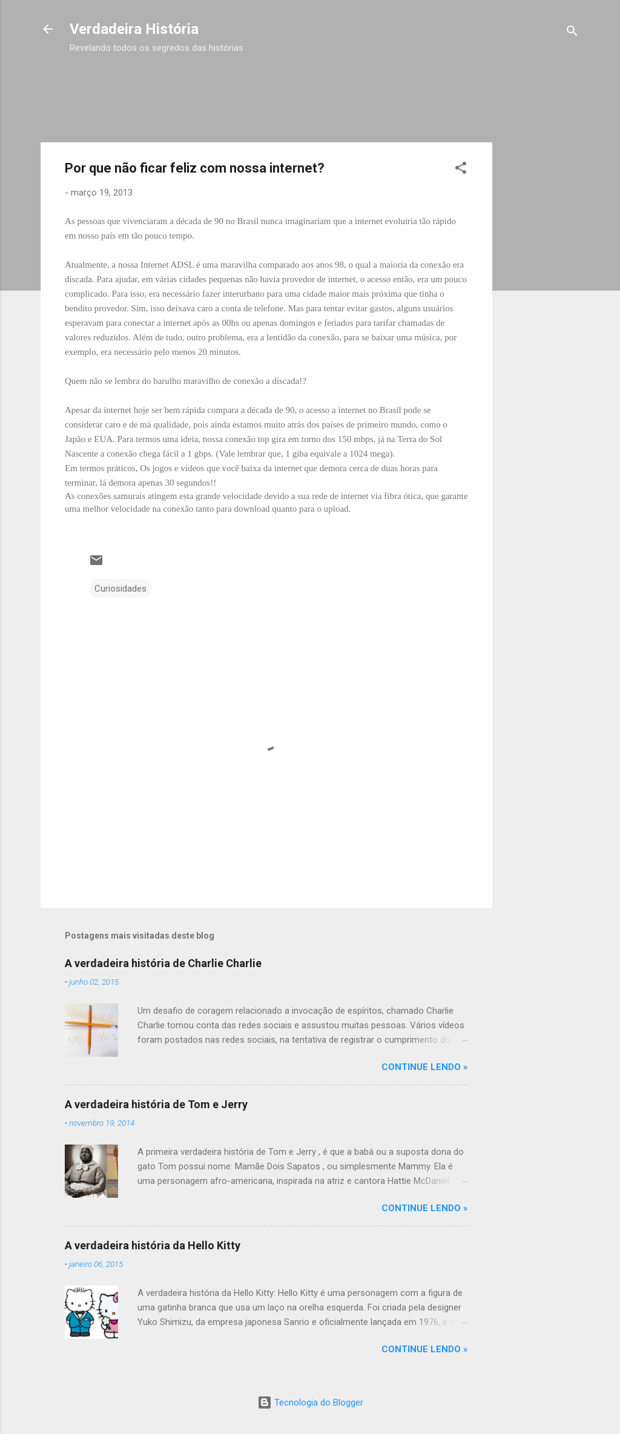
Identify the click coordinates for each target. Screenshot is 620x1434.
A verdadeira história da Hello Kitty (152, 1245)
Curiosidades (120, 588)
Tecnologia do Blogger (310, 1402)
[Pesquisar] (572, 33)
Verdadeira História (134, 29)
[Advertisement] (290, 83)
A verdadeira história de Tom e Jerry (156, 1104)
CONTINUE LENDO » (424, 1067)
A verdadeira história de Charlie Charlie (163, 963)
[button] (460, 169)
